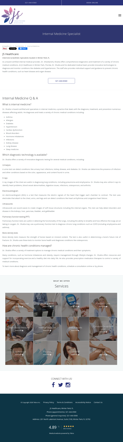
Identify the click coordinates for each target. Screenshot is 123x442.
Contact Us (98, 402)
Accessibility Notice (83, 402)
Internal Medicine (33, 46)
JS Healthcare (7, 46)
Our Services (19, 46)
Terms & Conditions (65, 402)
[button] (61, 81)
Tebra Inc (37, 402)
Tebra (72, 433)
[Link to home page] (12, 15)
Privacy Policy (48, 402)
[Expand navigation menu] (120, 15)
